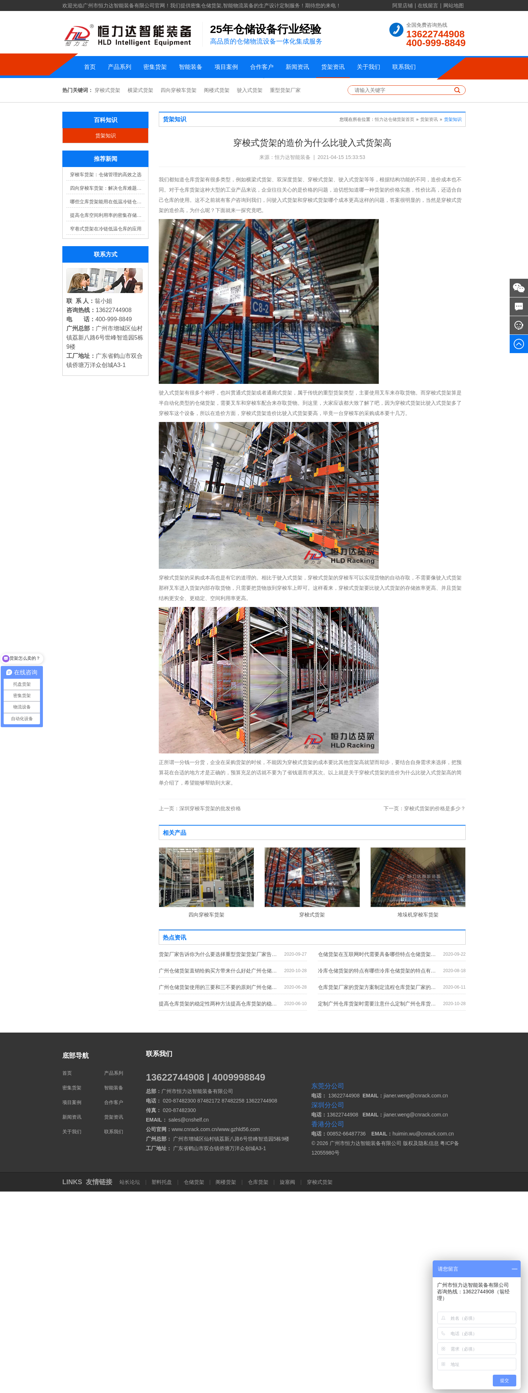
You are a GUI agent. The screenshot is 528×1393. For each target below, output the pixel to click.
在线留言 (428, 5)
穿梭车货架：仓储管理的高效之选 (106, 376)
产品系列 (119, 67)
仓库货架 (258, 1383)
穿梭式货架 (107, 291)
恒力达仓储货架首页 (394, 320)
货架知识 (105, 337)
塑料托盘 (162, 1383)
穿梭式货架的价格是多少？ (425, 1010)
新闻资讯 (297, 67)
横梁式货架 (140, 291)
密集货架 (155, 67)
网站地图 (453, 5)
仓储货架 (194, 1383)
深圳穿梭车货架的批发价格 (200, 1010)
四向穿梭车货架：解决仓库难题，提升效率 (107, 389)
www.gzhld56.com (239, 1331)
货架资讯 (333, 67)
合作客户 (262, 67)
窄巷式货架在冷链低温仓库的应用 (106, 430)
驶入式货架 (250, 291)
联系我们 (404, 67)
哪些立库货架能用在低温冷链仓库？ (107, 403)
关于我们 (368, 67)
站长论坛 (131, 1383)
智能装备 (190, 67)
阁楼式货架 (217, 291)
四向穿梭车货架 (179, 291)
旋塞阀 (287, 1383)
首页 (90, 67)
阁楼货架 (226, 1383)
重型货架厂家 (285, 291)
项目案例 (226, 67)
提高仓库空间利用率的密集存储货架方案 (107, 416)
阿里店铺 (402, 5)
